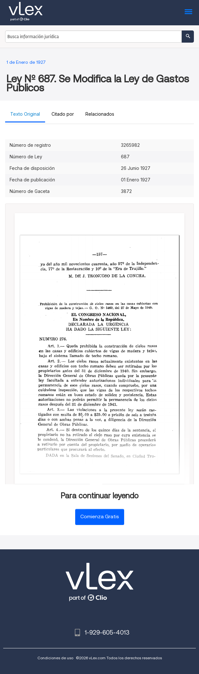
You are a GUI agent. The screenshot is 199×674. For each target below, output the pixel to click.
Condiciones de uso (55, 658)
